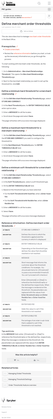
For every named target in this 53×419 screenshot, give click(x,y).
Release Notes (6, 407)
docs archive (27, 17)
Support (4, 412)
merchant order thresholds (40, 36)
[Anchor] (16, 46)
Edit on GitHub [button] (26, 31)
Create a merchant (12, 49)
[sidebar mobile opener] (49, 9)
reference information (22, 53)
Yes (36, 360)
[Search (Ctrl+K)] (37, 3)
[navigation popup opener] (49, 3)
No (16, 360)
